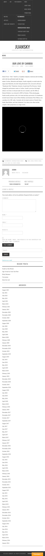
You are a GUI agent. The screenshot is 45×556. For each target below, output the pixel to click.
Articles (6, 20)
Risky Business (6, 274)
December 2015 (6, 479)
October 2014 (5, 518)
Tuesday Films (21, 24)
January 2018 (5, 409)
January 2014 (5, 543)
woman (18, 163)
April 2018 (5, 401)
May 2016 (5, 465)
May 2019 (5, 365)
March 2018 (5, 404)
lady (3, 163)
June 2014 (5, 529)
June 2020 (5, 329)
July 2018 (4, 393)
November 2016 (6, 448)
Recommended (21, 17)
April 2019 (5, 368)
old (11, 163)
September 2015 (6, 487)
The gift (27, 184)
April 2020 (5, 334)
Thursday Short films (23, 31)
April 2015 (5, 501)
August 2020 (5, 323)
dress (32, 161)
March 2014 (5, 537)
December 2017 (6, 412)
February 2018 (6, 407)
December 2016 (6, 446)
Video (25, 2)
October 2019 (5, 351)
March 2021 (5, 304)
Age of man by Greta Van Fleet (10, 271)
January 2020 (5, 343)
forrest (36, 161)
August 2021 (5, 290)
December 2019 (6, 345)
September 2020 (6, 320)
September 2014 (6, 521)
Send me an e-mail (7, 260)
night (9, 163)
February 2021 (6, 306)
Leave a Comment (29, 66)
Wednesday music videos (24, 28)
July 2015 (4, 493)
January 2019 (5, 376)
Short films (27, 5)
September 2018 (6, 387)
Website (5, 230)
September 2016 (6, 454)
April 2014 (5, 535)
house (39, 161)
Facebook (25, 173)
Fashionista (31, 553)
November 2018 (6, 382)
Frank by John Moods (8, 269)
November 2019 (6, 348)
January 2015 (5, 509)
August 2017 (5, 423)
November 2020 (6, 315)
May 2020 (5, 331)
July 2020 (4, 326)
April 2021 (5, 301)
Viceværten (5, 277)
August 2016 (5, 457)
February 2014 (6, 540)
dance (28, 161)
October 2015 (5, 484)
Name (4, 215)
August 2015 (5, 490)
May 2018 (5, 398)
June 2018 (5, 395)
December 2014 (6, 512)
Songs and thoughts (9, 24)
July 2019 (4, 359)
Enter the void (6, 280)
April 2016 (5, 468)
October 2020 (5, 318)
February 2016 (6, 473)
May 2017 (5, 432)
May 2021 (5, 298)
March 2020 (5, 337)
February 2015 (6, 507)
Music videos (27, 9)
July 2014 (4, 526)
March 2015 (5, 504)
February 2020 (6, 340)
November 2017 (6, 415)
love (6, 163)
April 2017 (5, 434)
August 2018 (5, 390)
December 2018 (6, 379)
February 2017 (6, 440)
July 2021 (4, 293)
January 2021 (5, 309)
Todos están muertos (14, 184)
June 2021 (5, 295)
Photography (18, 2)
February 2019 (6, 373)
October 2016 (5, 451)
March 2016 (5, 471)
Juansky (22, 46)
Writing (6, 17)
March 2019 (5, 370)
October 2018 (5, 384)
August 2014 (5, 523)
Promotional (27, 13)
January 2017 (5, 443)
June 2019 (5, 362)
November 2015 (6, 482)
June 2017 (5, 429)
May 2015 (5, 498)
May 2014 (5, 532)
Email (4, 222)
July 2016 (4, 459)
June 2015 (5, 496)
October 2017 (5, 418)
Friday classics (22, 35)
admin (21, 66)
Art (11, 2)
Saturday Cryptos (22, 39)
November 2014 (6, 515)
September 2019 (6, 354)
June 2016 (5, 462)
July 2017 (4, 426)
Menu (4, 55)
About (5, 2)
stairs (14, 163)
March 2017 (5, 437)
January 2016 (5, 476)
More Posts (16, 173)
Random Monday (22, 20)
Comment (5, 198)
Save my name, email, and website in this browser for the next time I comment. (21, 240)
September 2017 (6, 420)
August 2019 (5, 357)
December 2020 (6, 312)
